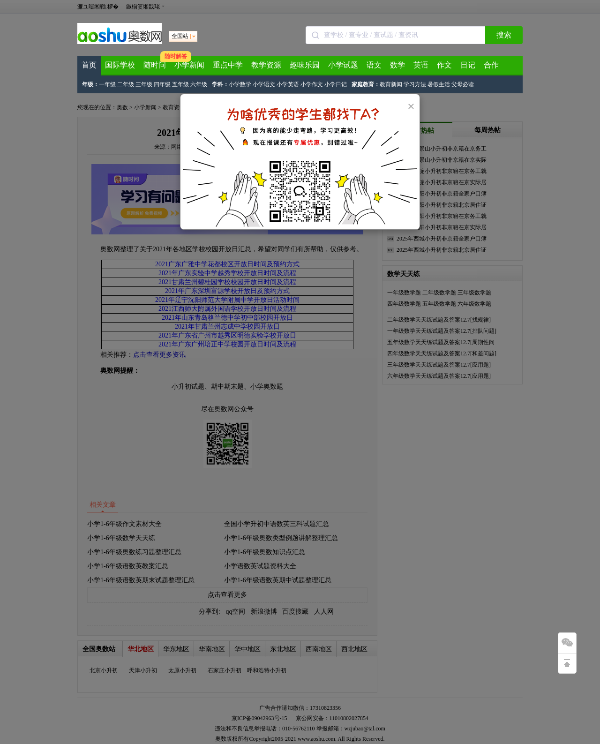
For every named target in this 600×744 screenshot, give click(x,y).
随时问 (154, 65)
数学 (397, 65)
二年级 (125, 84)
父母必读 (462, 84)
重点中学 (228, 65)
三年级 (143, 84)
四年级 (162, 84)
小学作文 (311, 84)
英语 (420, 65)
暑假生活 (439, 84)
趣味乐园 (305, 65)
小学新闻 (189, 65)
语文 (374, 65)
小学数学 (240, 84)
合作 (491, 65)
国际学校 (120, 65)
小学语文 (264, 84)
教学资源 (266, 65)
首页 (89, 65)
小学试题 (343, 65)
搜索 (503, 35)
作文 (444, 65)
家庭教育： (366, 84)
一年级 (107, 84)
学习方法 (415, 84)
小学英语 (288, 84)
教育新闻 (391, 84)
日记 (467, 65)
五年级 (180, 84)
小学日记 (335, 84)
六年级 (198, 84)
